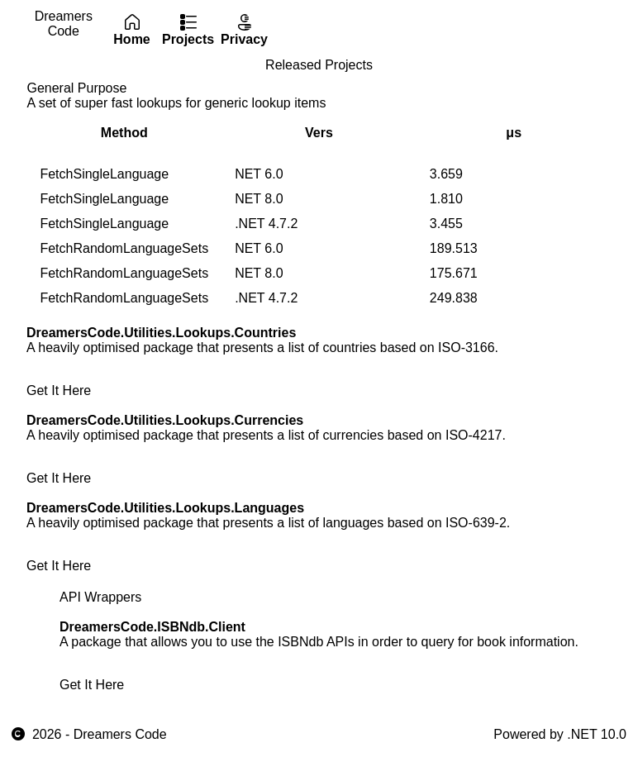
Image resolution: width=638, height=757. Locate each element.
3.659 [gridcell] (446, 174)
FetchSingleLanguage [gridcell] (104, 174)
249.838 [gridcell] (454, 298)
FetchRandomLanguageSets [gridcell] (124, 248)
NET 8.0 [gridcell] (259, 199)
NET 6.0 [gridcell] (259, 174)
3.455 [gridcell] (446, 224)
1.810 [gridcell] (446, 199)
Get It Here (58, 390)
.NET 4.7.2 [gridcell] (266, 224)
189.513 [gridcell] (454, 248)
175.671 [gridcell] (454, 273)
